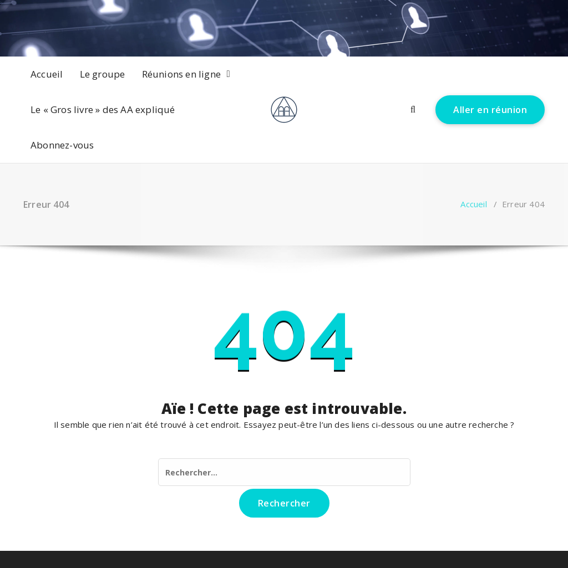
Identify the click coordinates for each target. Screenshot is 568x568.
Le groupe (102, 74)
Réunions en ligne (181, 74)
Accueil (47, 74)
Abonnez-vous (62, 145)
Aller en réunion (490, 110)
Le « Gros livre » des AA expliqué (103, 109)
